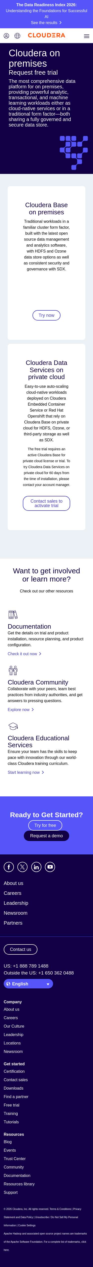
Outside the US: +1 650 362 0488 (39, 972)
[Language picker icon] (17, 36)
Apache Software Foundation (26, 1241)
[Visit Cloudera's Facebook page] (9, 867)
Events (10, 1150)
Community (14, 1167)
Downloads (13, 1088)
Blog (8, 1142)
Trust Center (15, 1159)
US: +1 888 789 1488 (26, 966)
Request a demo (46, 835)
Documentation (17, 1175)
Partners (13, 923)
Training (11, 1113)
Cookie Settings (26, 1225)
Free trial (11, 1105)
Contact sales (16, 1080)
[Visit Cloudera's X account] (22, 867)
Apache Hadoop (13, 1233)
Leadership (16, 903)
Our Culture (14, 1026)
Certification (14, 1071)
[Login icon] (6, 36)
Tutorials (11, 1122)
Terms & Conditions (60, 1209)
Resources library (19, 1184)
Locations (12, 1043)
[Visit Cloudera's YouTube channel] (50, 867)
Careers (12, 893)
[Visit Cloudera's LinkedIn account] (36, 867)
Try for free (45, 825)
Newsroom (16, 913)
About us (13, 883)
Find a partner (16, 1097)
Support (11, 1192)
